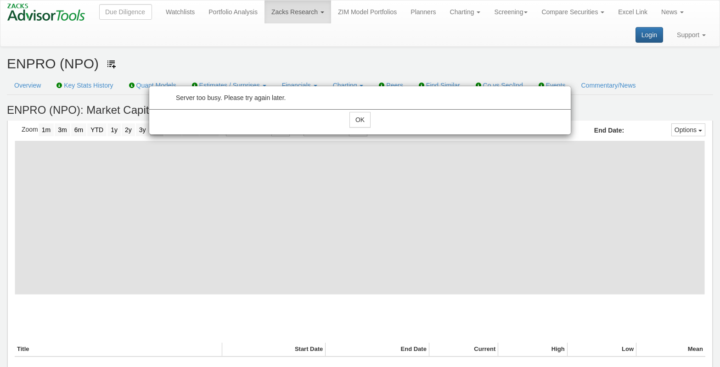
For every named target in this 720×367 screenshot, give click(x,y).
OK (360, 119)
